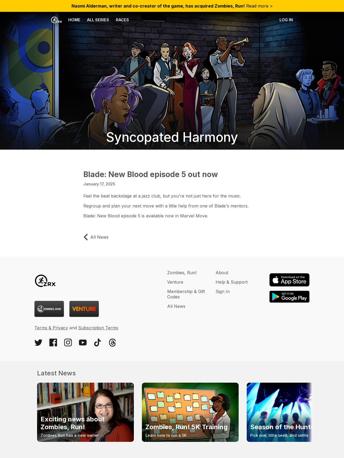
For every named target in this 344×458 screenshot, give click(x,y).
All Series (98, 19)
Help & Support (232, 282)
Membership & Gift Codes (186, 294)
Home (65, 20)
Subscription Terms (98, 327)
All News (176, 306)
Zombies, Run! (181, 272)
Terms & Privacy (51, 327)
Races (122, 19)
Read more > (172, 6)
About (222, 272)
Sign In (223, 291)
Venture (175, 282)
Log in (286, 19)
